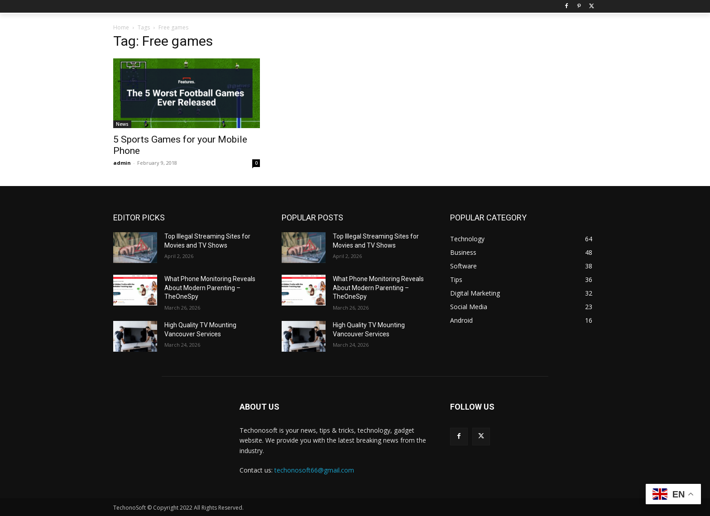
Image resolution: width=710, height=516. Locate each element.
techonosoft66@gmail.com (314, 470)
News (122, 124)
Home (121, 27)
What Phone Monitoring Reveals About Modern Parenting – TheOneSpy (209, 287)
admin (122, 162)
